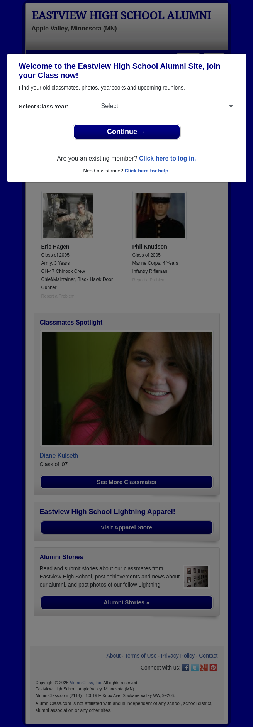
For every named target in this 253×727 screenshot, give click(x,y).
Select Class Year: (44, 106)
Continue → (126, 131)
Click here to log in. (167, 158)
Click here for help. (147, 171)
